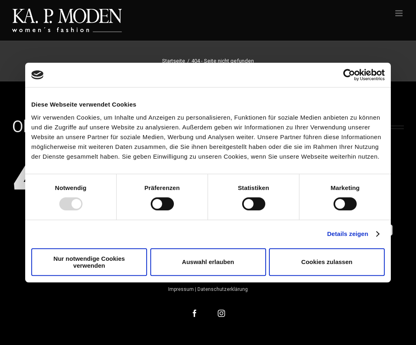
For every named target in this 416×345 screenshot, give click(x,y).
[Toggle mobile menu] (399, 13)
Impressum (181, 289)
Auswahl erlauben (208, 261)
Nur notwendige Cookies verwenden (89, 262)
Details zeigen (347, 233)
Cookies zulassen (327, 261)
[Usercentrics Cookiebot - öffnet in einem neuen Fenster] (349, 75)
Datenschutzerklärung (222, 289)
